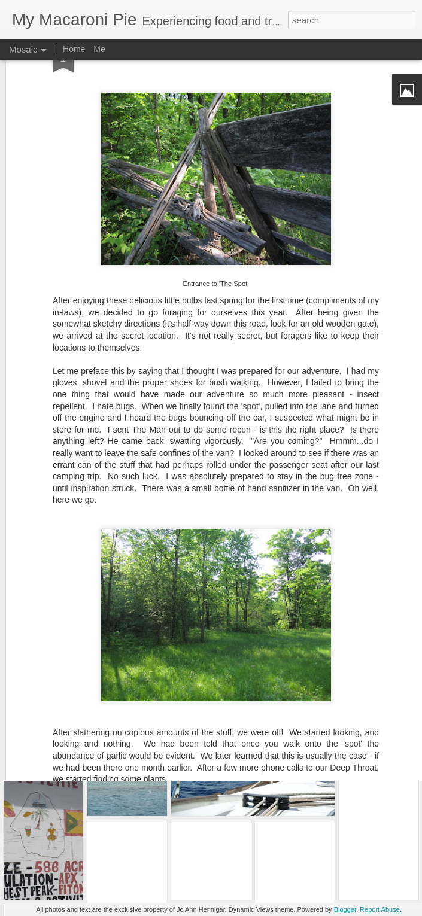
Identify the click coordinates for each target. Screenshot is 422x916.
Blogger (345, 909)
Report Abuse (380, 909)
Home (74, 49)
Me (99, 49)
